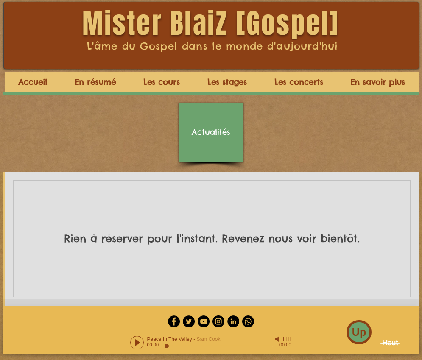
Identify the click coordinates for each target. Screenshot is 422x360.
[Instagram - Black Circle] (218, 321)
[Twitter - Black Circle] (189, 321)
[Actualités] (211, 132)
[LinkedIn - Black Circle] (233, 321)
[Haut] (390, 343)
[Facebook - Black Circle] (174, 321)
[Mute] (278, 339)
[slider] (287, 339)
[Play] (137, 342)
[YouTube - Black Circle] (204, 321)
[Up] (359, 332)
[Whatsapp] (248, 321)
